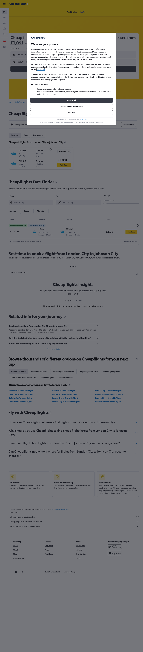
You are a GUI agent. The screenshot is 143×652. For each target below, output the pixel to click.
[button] (71, 100)
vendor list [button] (41, 70)
